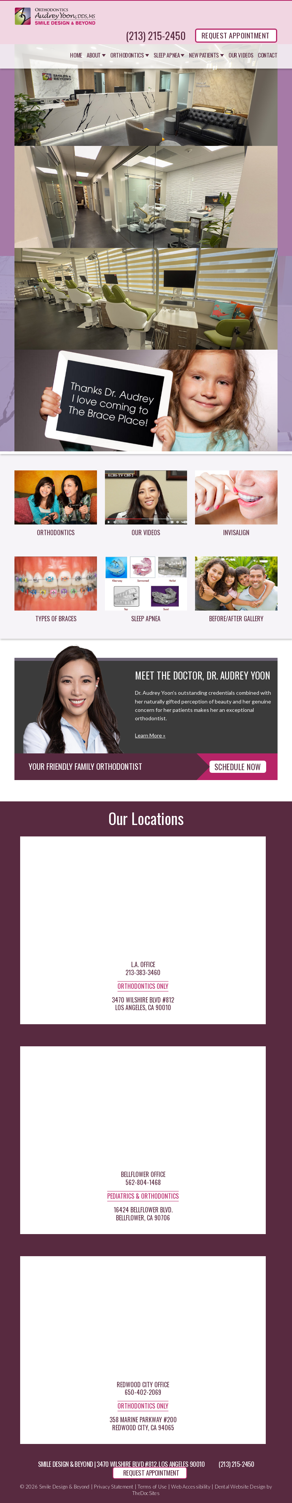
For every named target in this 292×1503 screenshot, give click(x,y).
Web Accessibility (190, 1487)
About (94, 55)
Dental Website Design (240, 1487)
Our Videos (241, 55)
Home (76, 55)
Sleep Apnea (167, 55)
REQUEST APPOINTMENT (236, 35)
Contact (267, 55)
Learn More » (150, 735)
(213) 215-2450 (156, 35)
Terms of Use (152, 1487)
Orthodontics (127, 55)
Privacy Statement (113, 1487)
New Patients (204, 55)
